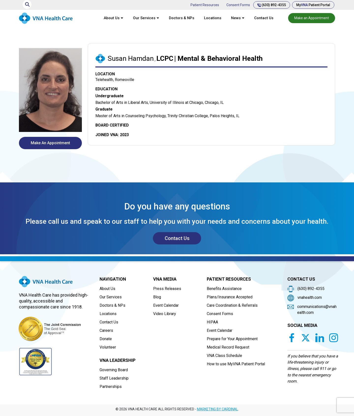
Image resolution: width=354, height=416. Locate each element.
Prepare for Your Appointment (232, 338)
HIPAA (212, 322)
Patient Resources (205, 5)
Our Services (144, 18)
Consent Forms (238, 5)
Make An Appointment (50, 143)
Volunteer (108, 347)
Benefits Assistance (224, 288)
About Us (111, 18)
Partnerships (111, 386)
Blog (157, 297)
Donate (106, 338)
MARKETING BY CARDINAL (217, 409)
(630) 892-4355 (271, 5)
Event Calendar (166, 305)
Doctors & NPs (181, 18)
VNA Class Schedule (224, 355)
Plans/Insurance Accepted (229, 297)
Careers (106, 330)
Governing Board (114, 370)
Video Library (164, 313)
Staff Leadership (114, 378)
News (236, 18)
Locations (212, 18)
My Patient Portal (313, 5)
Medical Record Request (228, 347)
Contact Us (263, 18)
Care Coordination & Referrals (232, 305)
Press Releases (167, 288)
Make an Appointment (311, 18)
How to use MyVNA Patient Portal (236, 364)
